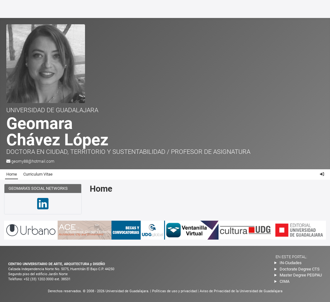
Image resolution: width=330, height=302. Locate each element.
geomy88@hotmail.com (32, 161)
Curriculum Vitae (38, 174)
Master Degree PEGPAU (301, 275)
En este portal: (291, 256)
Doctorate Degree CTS (300, 269)
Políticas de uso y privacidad (175, 291)
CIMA (284, 281)
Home (11, 174)
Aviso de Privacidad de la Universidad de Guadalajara (241, 291)
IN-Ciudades (291, 262)
